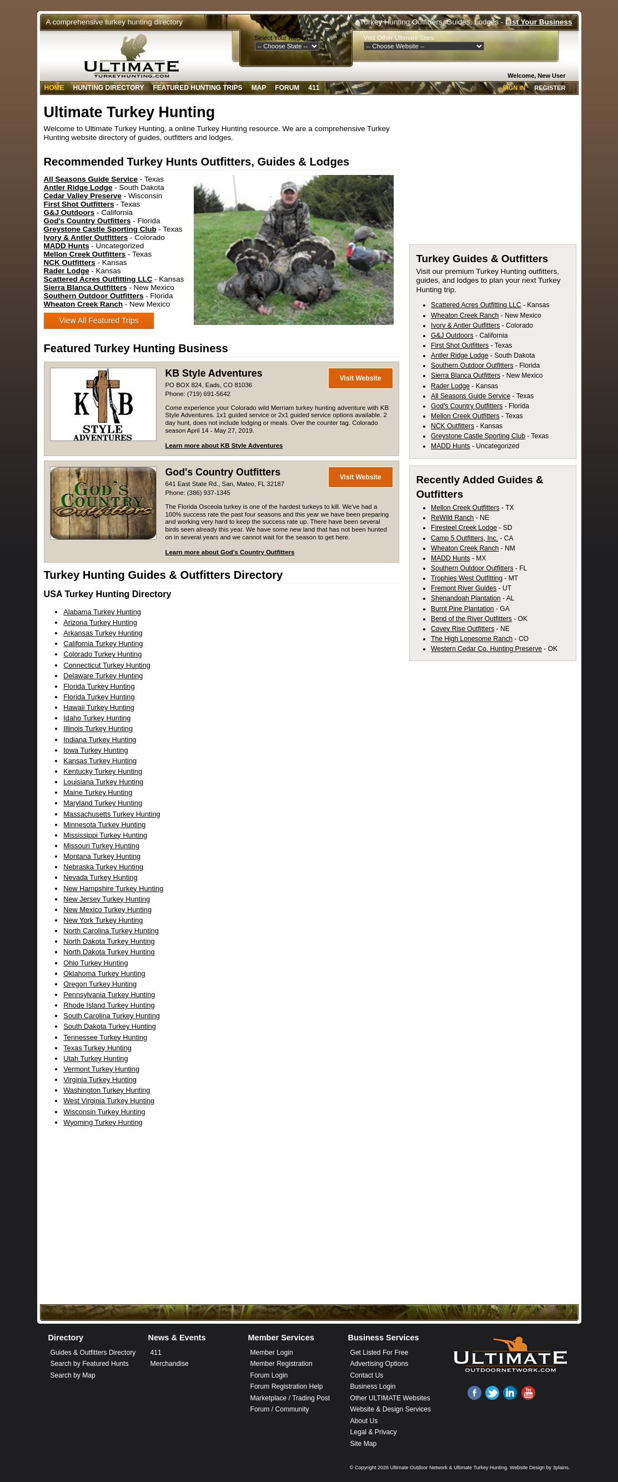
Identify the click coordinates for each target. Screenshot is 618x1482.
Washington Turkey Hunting (106, 1090)
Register (549, 87)
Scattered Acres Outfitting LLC (476, 305)
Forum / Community (279, 1409)
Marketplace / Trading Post (290, 1398)
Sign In (514, 87)
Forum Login (269, 1375)
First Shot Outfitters (460, 345)
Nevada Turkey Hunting (100, 877)
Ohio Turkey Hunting (95, 963)
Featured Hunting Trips (198, 88)
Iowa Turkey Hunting (95, 750)
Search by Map (73, 1375)
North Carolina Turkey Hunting (111, 931)
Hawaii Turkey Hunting (98, 707)
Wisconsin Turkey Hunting (104, 1112)
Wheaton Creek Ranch (465, 315)
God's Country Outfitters (223, 472)
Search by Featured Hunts (90, 1364)
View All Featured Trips (99, 320)
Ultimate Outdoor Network (419, 1467)
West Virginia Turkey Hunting (108, 1101)
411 (313, 88)
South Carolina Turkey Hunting (111, 1016)
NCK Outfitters (452, 426)
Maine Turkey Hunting (97, 792)
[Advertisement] (492, 173)
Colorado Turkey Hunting (102, 654)
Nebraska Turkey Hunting (103, 867)
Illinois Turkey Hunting (98, 728)
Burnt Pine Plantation (462, 609)
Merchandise (169, 1364)
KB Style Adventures (214, 373)
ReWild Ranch (452, 518)
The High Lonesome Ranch (472, 639)
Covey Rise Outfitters (462, 629)
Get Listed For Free (379, 1352)
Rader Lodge (450, 386)
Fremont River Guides (463, 588)
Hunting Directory (108, 88)
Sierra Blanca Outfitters (465, 375)
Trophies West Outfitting (467, 578)
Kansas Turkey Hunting (100, 761)
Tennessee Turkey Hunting (105, 1037)
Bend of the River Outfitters (471, 619)
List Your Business (538, 22)
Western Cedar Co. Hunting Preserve (486, 649)
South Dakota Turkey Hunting (109, 1026)
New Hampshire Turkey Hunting (113, 888)
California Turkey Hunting (103, 643)
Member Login (271, 1352)
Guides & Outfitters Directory (93, 1352)
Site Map (363, 1444)
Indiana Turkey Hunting (99, 739)
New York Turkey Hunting (103, 920)
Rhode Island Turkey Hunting (108, 1005)
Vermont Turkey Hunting (101, 1069)
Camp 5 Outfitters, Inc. (464, 538)
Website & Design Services (390, 1409)
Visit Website (360, 378)
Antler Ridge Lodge (459, 355)
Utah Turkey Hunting (95, 1058)
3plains (560, 1467)
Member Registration (281, 1364)
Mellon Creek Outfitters (465, 416)
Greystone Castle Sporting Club (478, 436)
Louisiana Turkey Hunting (103, 782)
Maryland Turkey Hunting (102, 803)
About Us (364, 1421)
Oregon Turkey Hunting (100, 984)
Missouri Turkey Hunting (101, 846)
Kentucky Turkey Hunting (102, 771)
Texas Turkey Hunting (97, 1048)
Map (259, 88)
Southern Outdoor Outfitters (472, 365)
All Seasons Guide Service (470, 396)
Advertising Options (379, 1364)
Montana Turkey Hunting (101, 856)
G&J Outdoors (452, 335)
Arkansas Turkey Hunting (102, 633)
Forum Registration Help (286, 1386)
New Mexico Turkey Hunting (107, 909)
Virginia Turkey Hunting (100, 1079)
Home (54, 88)
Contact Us (367, 1375)
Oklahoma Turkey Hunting (104, 973)
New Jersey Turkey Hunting (106, 899)
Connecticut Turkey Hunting (106, 665)
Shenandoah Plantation (466, 598)
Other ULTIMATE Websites (390, 1398)
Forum (287, 88)
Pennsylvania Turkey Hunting (109, 994)
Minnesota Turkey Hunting (104, 824)
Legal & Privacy (373, 1432)
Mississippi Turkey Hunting (105, 835)
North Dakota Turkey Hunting (108, 941)
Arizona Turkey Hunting (100, 622)
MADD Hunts (450, 446)
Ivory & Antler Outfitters (465, 325)
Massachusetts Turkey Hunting (111, 814)
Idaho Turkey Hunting (96, 718)
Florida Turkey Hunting (98, 686)
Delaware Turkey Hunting (103, 676)
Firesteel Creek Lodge (464, 528)
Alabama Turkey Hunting (102, 612)
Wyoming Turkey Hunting (102, 1122)
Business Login (373, 1386)
